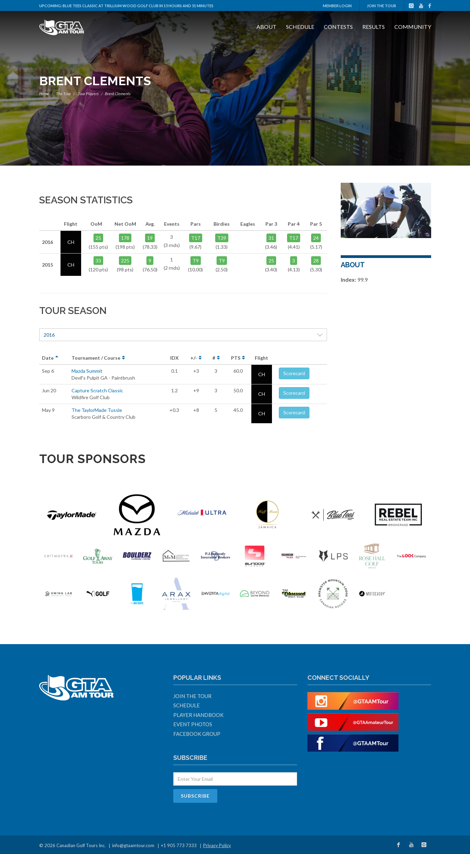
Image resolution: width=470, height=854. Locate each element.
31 (271, 238)
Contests (338, 26)
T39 (221, 238)
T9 (196, 260)
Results (373, 26)
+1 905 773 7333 (179, 845)
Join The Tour (381, 5)
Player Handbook (198, 715)
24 (316, 238)
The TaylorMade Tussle (97, 410)
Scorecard (294, 373)
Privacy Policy (217, 845)
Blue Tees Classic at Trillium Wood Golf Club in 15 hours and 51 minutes (138, 5)
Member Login (337, 5)
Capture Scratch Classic (97, 390)
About (266, 26)
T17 (195, 238)
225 (125, 260)
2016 (183, 335)
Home (44, 93)
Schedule (300, 26)
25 (98, 238)
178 (125, 238)
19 (150, 238)
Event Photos (192, 724)
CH (261, 374)
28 (316, 260)
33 (98, 260)
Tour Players (88, 93)
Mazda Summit (87, 371)
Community (412, 26)
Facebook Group (196, 734)
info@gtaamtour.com (133, 845)
